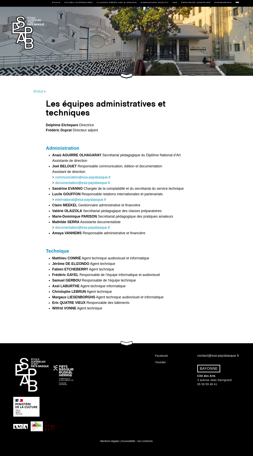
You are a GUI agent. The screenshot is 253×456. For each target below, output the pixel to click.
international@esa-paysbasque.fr (80, 200)
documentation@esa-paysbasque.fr (82, 183)
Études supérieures (78, 3)
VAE (174, 3)
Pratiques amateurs (196, 3)
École (56, 3)
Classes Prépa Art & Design (117, 3)
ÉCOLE (38, 91)
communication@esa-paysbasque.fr (83, 177)
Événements (222, 3)
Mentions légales (109, 441)
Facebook (161, 355)
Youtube (160, 362)
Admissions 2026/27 (154, 3)
